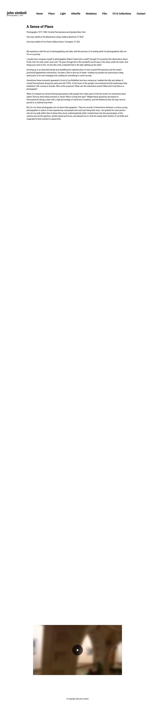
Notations (91, 13)
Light (63, 13)
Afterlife (75, 13)
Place (51, 13)
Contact (141, 13)
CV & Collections (122, 13)
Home (39, 13)
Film (104, 13)
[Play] (77, 650)
